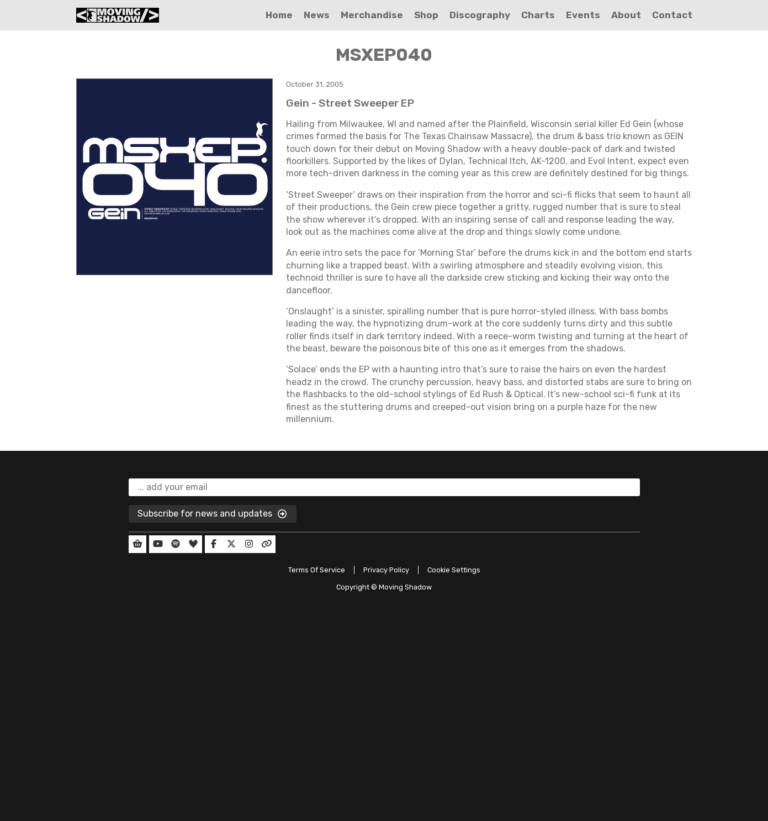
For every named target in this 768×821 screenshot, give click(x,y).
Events (583, 14)
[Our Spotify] (175, 544)
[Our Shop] (137, 544)
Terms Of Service (316, 570)
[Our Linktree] (266, 544)
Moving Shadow (405, 587)
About (626, 14)
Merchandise (372, 14)
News (317, 14)
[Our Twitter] (231, 544)
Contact (672, 14)
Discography (479, 14)
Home (279, 14)
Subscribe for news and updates (212, 514)
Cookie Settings (453, 570)
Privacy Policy (386, 570)
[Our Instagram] (249, 544)
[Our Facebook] (213, 544)
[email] (384, 487)
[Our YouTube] (157, 544)
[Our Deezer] (193, 544)
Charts (538, 14)
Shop (426, 14)
